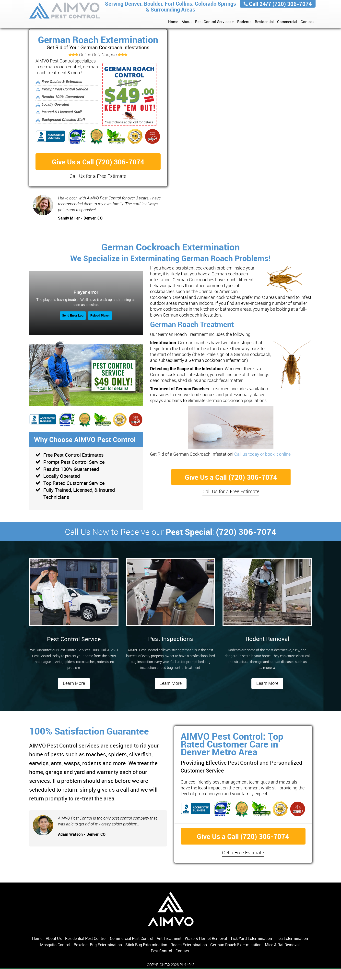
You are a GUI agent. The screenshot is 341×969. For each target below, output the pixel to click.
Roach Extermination (189, 944)
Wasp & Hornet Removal (206, 938)
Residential (264, 21)
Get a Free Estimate (243, 852)
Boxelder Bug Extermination (98, 944)
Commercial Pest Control (131, 938)
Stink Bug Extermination (146, 944)
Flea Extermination (291, 938)
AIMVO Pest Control (64, 11)
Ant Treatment (169, 938)
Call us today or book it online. (263, 454)
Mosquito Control (55, 944)
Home (173, 21)
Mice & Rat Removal (282, 944)
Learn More (74, 683)
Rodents (244, 21)
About (187, 21)
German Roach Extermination (235, 944)
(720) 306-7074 (292, 3)
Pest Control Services (214, 21)
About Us (54, 938)
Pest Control (161, 951)
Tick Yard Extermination (251, 938)
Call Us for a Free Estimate (98, 176)
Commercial (287, 21)
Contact (307, 21)
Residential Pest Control (85, 938)
